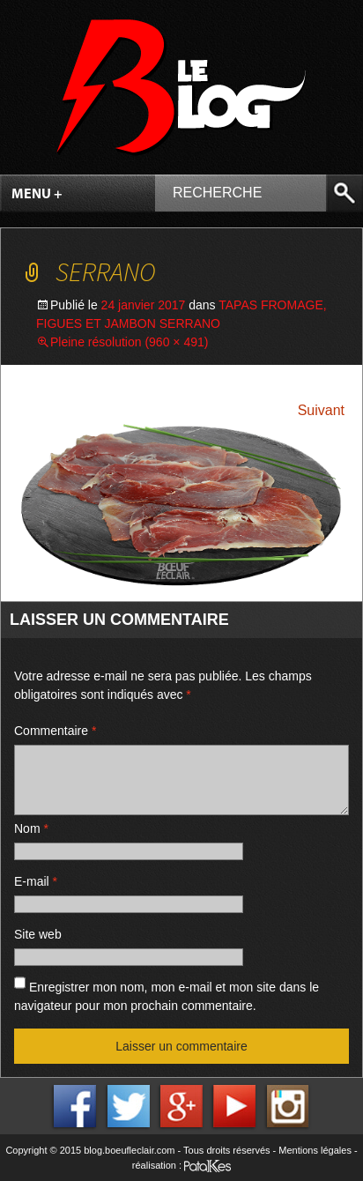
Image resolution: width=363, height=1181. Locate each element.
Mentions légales (315, 1150)
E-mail (35, 881)
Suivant (321, 410)
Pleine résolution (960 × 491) (129, 342)
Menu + (37, 195)
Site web (38, 934)
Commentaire (55, 731)
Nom (31, 828)
